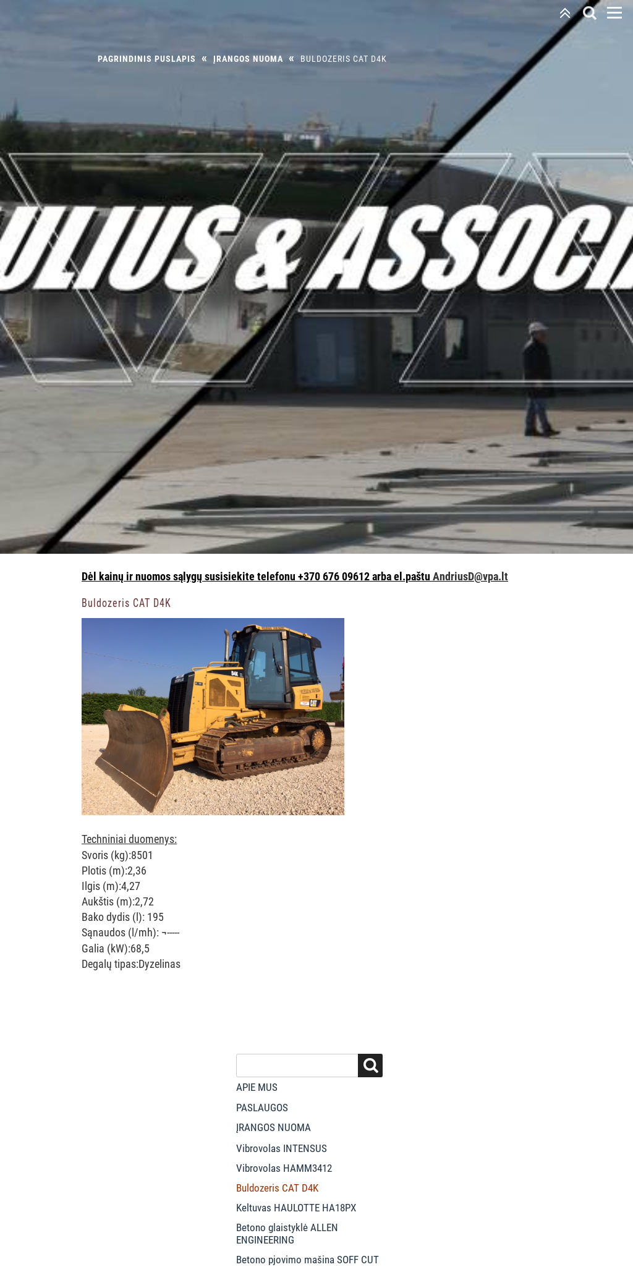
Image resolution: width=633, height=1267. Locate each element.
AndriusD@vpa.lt (470, 576)
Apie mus (257, 1087)
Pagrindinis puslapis (147, 59)
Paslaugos (262, 1107)
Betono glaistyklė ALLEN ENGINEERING (287, 1233)
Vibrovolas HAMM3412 (284, 1168)
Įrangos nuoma (248, 59)
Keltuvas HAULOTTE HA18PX (296, 1207)
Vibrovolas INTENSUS (281, 1148)
